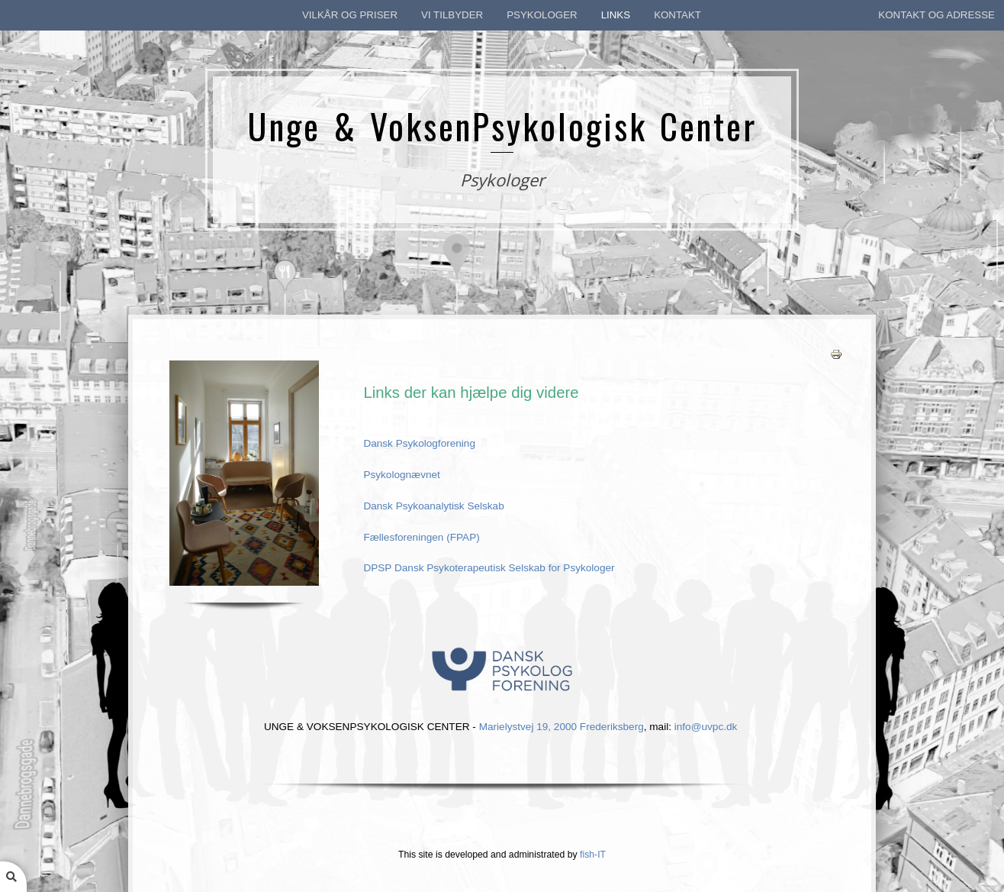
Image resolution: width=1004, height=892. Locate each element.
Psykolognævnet (401, 474)
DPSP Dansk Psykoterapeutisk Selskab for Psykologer (488, 568)
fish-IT (593, 854)
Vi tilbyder (452, 15)
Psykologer (542, 15)
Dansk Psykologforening (420, 443)
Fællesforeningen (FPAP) (421, 537)
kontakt (677, 15)
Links (615, 15)
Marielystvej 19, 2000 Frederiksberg (561, 725)
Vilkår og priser (349, 15)
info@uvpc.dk (706, 725)
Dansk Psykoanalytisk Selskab (433, 506)
